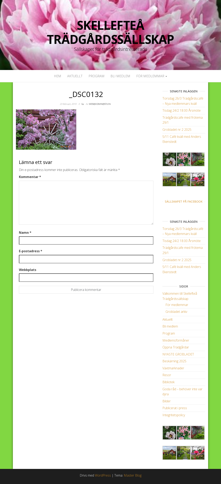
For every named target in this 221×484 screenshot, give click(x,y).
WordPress (103, 475)
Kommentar (30, 177)
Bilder (166, 401)
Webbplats (27, 270)
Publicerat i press (174, 408)
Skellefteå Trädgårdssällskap (110, 32)
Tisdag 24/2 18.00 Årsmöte (181, 110)
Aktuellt (75, 76)
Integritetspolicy (173, 415)
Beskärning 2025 (174, 361)
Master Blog (132, 475)
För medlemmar (151, 76)
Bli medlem (120, 76)
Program (96, 76)
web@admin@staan (100, 103)
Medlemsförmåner (175, 340)
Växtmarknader (173, 368)
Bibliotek (168, 382)
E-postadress (30, 251)
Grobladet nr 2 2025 (176, 129)
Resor (166, 375)
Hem (57, 76)
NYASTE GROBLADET (178, 354)
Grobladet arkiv (176, 311)
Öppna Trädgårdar (175, 347)
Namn (25, 232)
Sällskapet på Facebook (183, 201)
